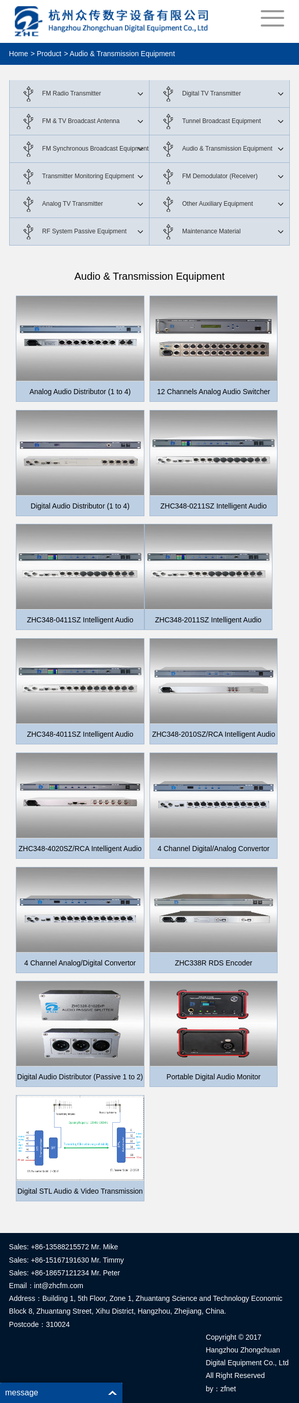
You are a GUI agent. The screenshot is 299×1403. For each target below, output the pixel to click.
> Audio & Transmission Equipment (119, 54)
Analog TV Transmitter (72, 203)
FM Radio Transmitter (71, 93)
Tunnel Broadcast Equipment (221, 121)
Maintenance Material (211, 231)
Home (18, 54)
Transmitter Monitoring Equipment (88, 176)
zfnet (228, 1389)
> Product (46, 54)
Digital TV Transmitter (211, 93)
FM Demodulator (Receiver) (220, 176)
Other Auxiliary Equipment (217, 203)
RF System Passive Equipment (84, 231)
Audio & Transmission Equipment (227, 148)
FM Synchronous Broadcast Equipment (95, 148)
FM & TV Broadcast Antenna (81, 121)
